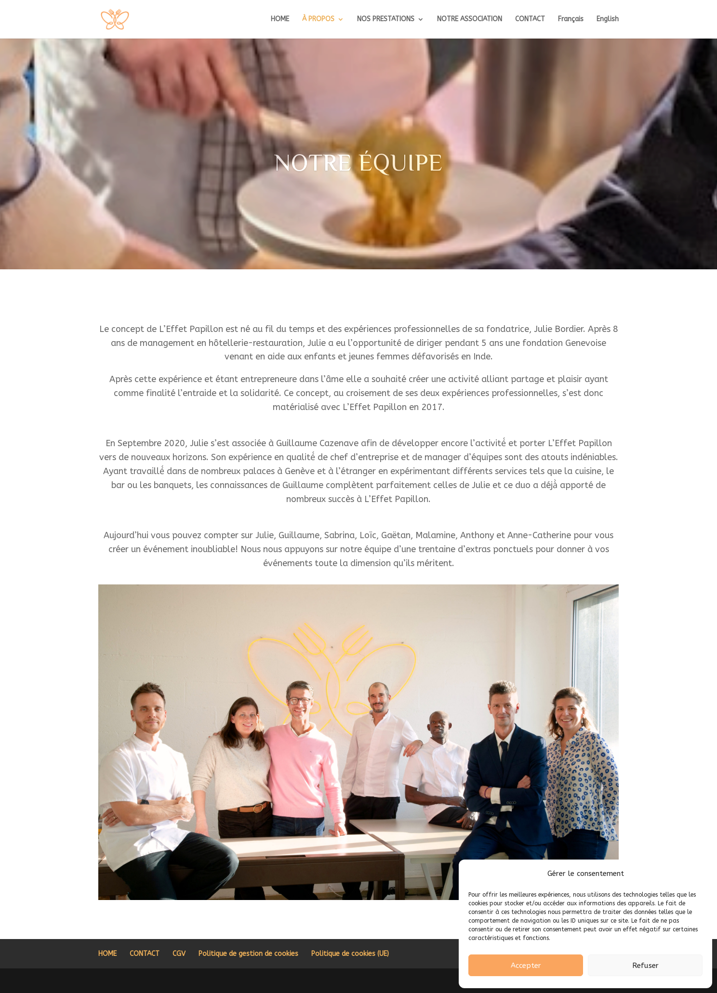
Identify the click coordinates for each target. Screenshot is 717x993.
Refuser (645, 965)
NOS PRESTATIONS (385, 19)
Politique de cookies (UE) (350, 954)
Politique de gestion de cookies (248, 954)
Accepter (526, 965)
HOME (280, 19)
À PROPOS (318, 19)
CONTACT (530, 19)
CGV (179, 954)
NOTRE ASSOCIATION (469, 19)
